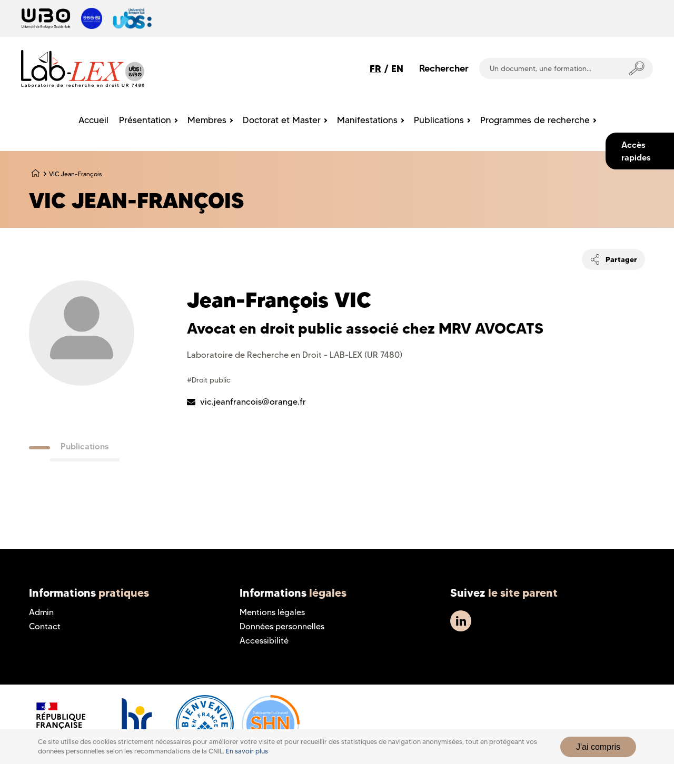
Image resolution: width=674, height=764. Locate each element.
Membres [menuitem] (206, 120)
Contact (45, 626)
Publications (85, 446)
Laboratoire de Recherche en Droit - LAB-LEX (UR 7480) (294, 355)
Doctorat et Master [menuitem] (282, 120)
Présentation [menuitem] (145, 120)
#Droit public (209, 380)
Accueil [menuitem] (93, 120)
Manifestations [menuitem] (367, 120)
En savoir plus (247, 751)
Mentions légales (272, 612)
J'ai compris (598, 746)
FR (375, 69)
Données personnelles (282, 626)
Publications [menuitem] (439, 120)
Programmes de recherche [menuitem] (535, 120)
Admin (41, 612)
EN (397, 69)
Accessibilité (264, 641)
